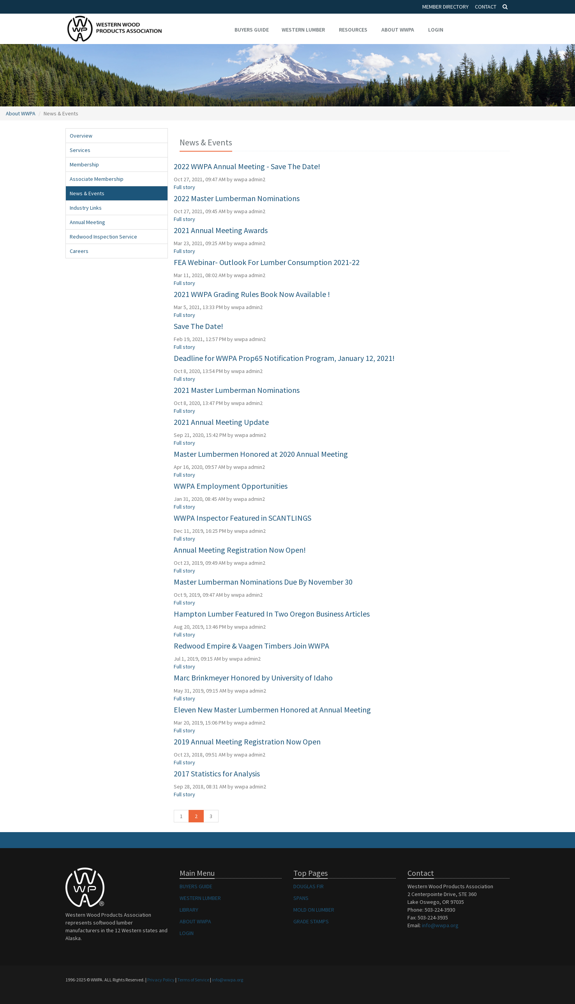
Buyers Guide (252, 29)
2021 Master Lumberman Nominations (237, 390)
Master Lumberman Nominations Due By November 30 (263, 582)
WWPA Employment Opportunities (231, 486)
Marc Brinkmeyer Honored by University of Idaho (253, 677)
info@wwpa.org (440, 925)
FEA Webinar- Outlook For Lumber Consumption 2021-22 (267, 262)
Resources (353, 29)
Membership (84, 164)
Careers (79, 251)
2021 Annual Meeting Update (221, 422)
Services (80, 150)
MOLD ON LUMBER (313, 909)
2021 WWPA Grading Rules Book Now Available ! (252, 294)
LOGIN (187, 933)
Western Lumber (303, 29)
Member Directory (445, 6)
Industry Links (86, 207)
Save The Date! (198, 326)
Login (435, 29)
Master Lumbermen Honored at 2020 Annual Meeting (261, 454)
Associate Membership (96, 178)
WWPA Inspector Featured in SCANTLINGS (242, 518)
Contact (485, 6)
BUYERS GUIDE (196, 886)
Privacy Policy (161, 980)
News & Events (87, 193)
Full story (184, 187)
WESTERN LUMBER (200, 897)
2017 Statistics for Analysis (217, 773)
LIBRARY (189, 909)
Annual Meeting (87, 222)
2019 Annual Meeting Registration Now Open (247, 741)
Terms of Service (193, 980)
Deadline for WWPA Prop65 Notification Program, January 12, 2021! (284, 358)
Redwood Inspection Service (103, 236)
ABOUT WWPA (195, 921)
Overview (81, 135)
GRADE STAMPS (311, 921)
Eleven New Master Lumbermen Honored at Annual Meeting (272, 709)
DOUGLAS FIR (308, 886)
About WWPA (397, 29)
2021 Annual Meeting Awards (221, 230)
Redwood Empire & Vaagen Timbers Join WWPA (251, 645)
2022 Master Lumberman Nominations (237, 198)
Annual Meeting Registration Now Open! (240, 550)
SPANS (301, 897)
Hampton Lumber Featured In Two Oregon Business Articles (272, 614)
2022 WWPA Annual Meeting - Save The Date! (247, 166)
